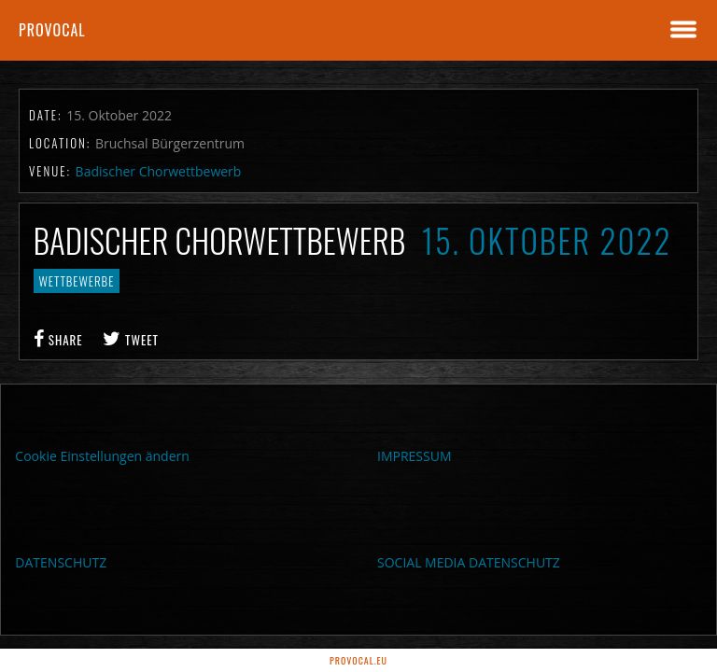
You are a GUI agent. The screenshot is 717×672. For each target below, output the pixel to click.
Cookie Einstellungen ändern (102, 456)
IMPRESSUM (414, 456)
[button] (41, 631)
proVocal (52, 30)
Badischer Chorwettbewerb (159, 171)
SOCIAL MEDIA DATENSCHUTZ (468, 562)
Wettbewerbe (77, 281)
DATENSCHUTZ (60, 562)
